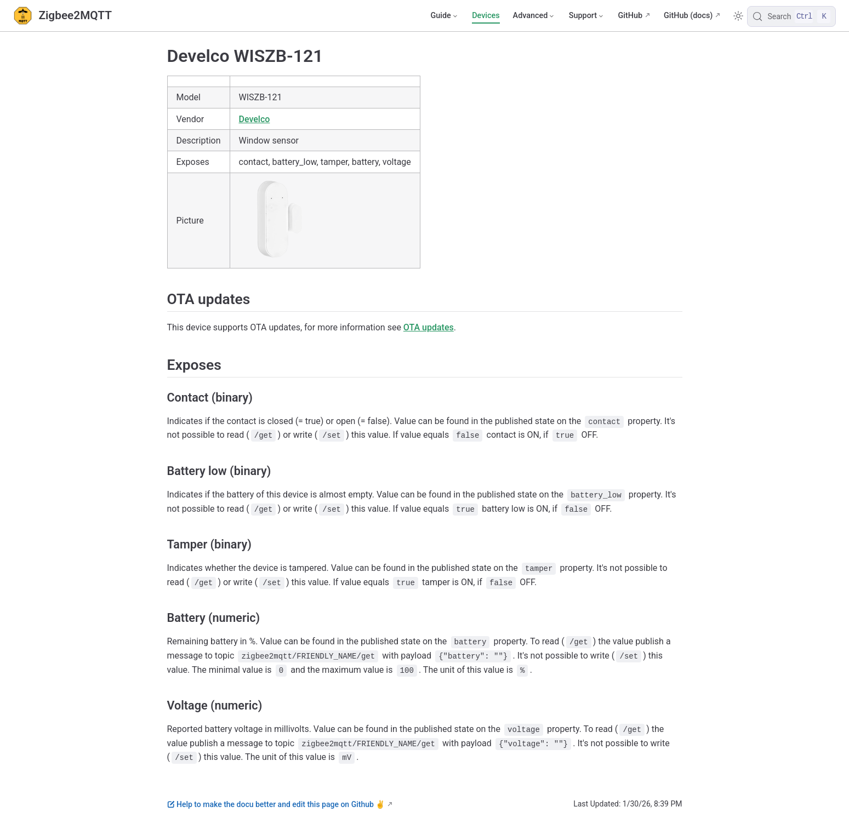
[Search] (791, 16)
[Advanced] (534, 16)
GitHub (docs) (688, 15)
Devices (485, 15)
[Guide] (444, 16)
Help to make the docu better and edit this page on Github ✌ (276, 804)
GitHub (630, 15)
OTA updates (428, 327)
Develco (254, 119)
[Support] (587, 16)
